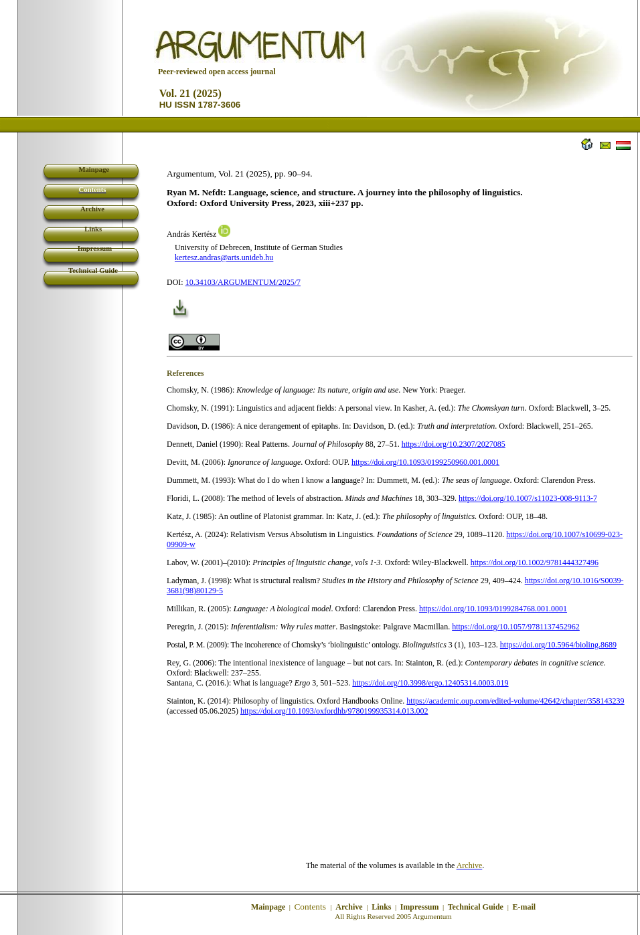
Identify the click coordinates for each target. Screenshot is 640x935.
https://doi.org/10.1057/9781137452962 (516, 626)
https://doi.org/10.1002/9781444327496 (534, 562)
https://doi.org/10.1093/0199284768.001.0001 (493, 608)
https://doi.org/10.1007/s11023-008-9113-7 (528, 498)
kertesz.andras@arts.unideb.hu (224, 257)
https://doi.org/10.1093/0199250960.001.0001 (425, 462)
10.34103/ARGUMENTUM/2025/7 (243, 282)
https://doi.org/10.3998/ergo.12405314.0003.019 (430, 683)
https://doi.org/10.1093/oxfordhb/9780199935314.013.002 (334, 711)
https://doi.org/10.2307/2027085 (453, 444)
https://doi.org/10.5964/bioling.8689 (558, 644)
